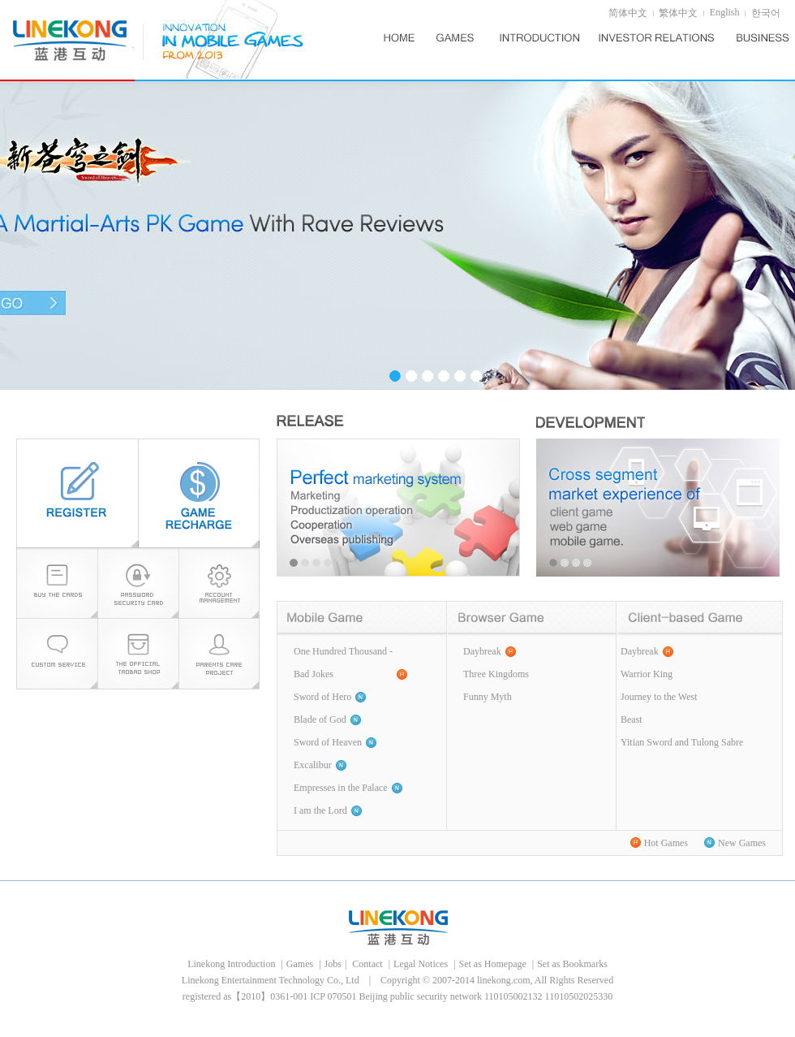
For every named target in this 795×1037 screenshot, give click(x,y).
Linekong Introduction (232, 964)
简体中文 (627, 13)
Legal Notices (421, 964)
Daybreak (482, 651)
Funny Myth (487, 696)
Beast (631, 719)
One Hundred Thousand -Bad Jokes (343, 663)
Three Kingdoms (496, 674)
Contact (367, 964)
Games (301, 964)
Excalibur (313, 765)
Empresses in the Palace (341, 787)
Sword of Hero (322, 696)
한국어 (765, 13)
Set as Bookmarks (572, 964)
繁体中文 (678, 13)
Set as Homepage (493, 964)
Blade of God (320, 719)
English (725, 12)
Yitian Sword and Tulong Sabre (682, 742)
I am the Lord (320, 810)
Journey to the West (659, 696)
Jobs (333, 964)
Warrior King (647, 674)
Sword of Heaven (328, 742)
